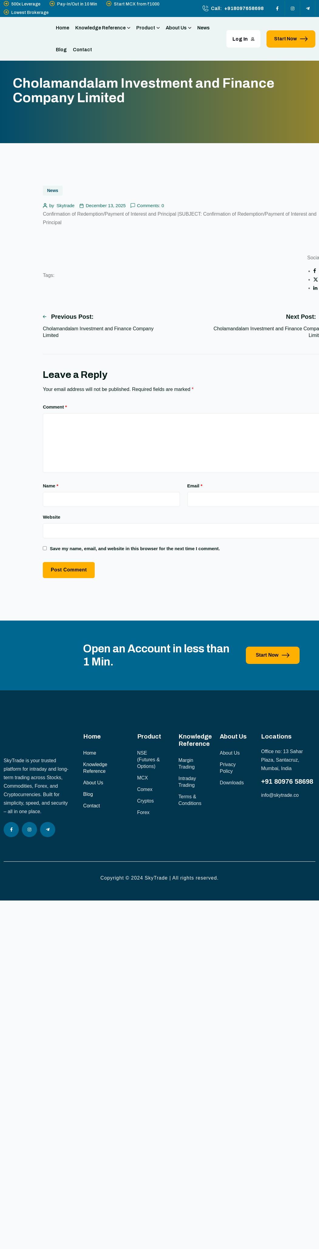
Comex (145, 789)
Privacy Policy (228, 768)
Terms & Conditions (190, 800)
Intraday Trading (187, 782)
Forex (143, 812)
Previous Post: (68, 316)
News (203, 27)
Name (50, 485)
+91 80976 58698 (287, 781)
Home (62, 27)
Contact (82, 49)
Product (148, 28)
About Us (178, 28)
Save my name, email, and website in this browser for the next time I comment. (135, 548)
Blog (61, 49)
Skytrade (65, 205)
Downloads (232, 782)
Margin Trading (186, 763)
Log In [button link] (243, 39)
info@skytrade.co (280, 795)
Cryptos (145, 800)
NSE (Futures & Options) (148, 759)
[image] (38, 688)
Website (51, 517)
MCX (142, 777)
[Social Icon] (277, 8)
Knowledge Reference (102, 28)
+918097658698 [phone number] (244, 8)
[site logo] (23, 38)
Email (194, 485)
